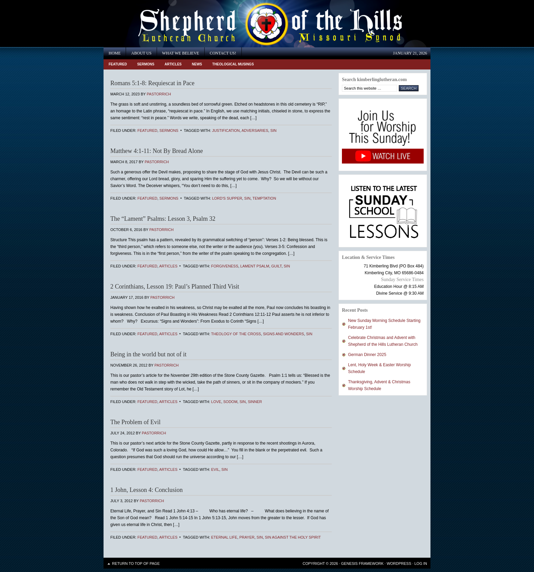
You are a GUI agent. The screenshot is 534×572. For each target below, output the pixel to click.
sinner (255, 402)
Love (216, 402)
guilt (276, 266)
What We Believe (180, 53)
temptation (264, 198)
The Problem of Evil (135, 422)
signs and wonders (283, 334)
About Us (141, 53)
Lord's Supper (227, 198)
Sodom (230, 402)
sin (273, 130)
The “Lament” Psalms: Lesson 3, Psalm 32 (162, 218)
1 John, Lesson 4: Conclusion (146, 489)
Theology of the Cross (236, 334)
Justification (226, 130)
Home (115, 53)
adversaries (254, 130)
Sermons (146, 64)
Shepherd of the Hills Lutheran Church (165, 23)
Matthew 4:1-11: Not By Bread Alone (156, 151)
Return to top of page (136, 563)
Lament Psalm (254, 266)
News (197, 64)
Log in (420, 563)
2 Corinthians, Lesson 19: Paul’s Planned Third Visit (174, 286)
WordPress (399, 563)
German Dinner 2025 (367, 354)
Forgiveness (224, 266)
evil (215, 469)
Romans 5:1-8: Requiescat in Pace (152, 83)
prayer (246, 537)
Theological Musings (233, 64)
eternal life (224, 537)
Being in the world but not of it (148, 354)
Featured (118, 64)
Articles (173, 64)
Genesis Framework (362, 563)
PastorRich (159, 94)
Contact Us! (223, 53)
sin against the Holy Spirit (293, 537)
